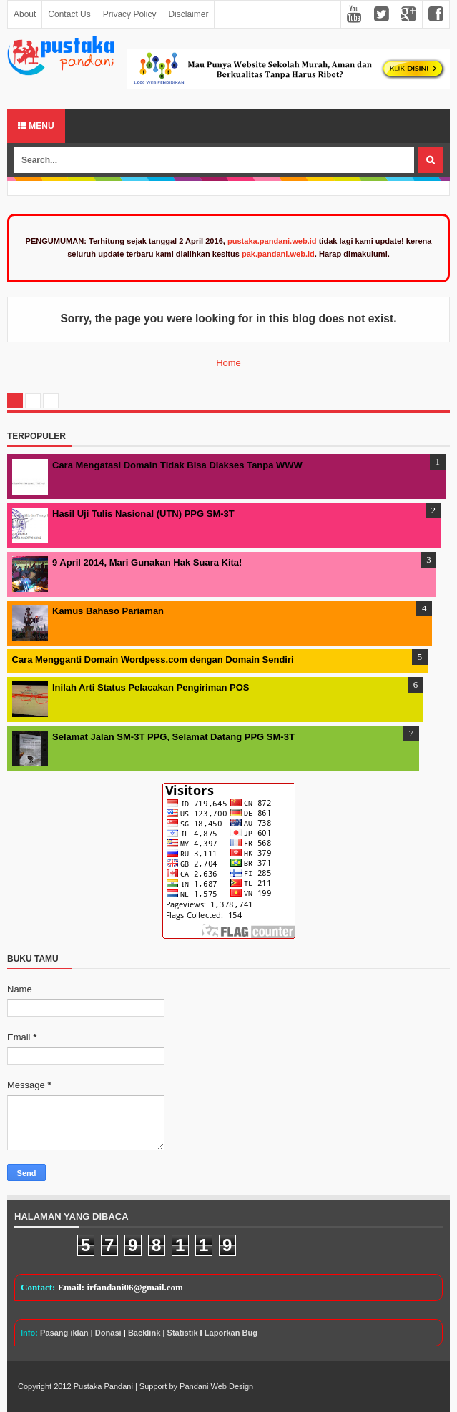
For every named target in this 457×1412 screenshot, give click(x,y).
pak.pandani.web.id (278, 254)
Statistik (182, 1332)
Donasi (108, 1332)
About (25, 14)
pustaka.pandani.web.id (272, 241)
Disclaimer (188, 14)
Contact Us (69, 14)
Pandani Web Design (216, 1386)
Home (228, 362)
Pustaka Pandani (103, 1386)
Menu (36, 126)
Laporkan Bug (231, 1332)
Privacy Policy (130, 14)
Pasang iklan (64, 1332)
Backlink (144, 1332)
